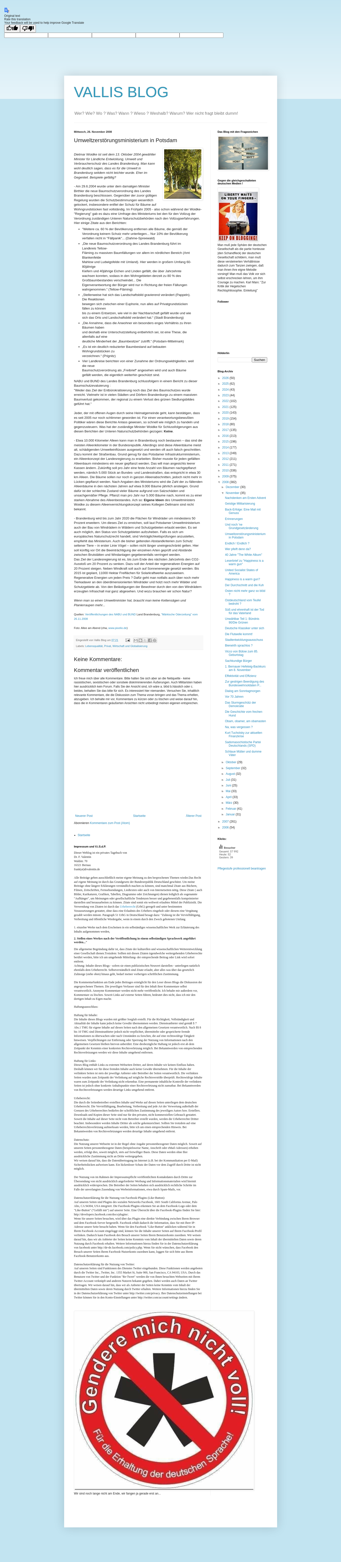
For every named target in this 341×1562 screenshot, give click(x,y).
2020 (226, 412)
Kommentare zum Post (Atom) (110, 823)
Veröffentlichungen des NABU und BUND (110, 614)
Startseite (139, 816)
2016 (226, 436)
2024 (226, 389)
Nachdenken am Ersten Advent (245, 498)
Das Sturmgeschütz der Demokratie (240, 704)
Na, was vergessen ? (239, 727)
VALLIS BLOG (121, 92)
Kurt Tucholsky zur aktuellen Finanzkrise (243, 734)
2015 (226, 441)
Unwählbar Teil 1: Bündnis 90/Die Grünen (242, 620)
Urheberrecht (127, 906)
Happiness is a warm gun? (242, 579)
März (229, 802)
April (229, 797)
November (233, 493)
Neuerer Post (84, 816)
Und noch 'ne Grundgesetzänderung (241, 526)
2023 (226, 395)
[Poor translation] (28, 28)
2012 (226, 459)
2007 (226, 821)
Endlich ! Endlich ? (237, 543)
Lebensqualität (94, 646)
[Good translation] (12, 28)
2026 (226, 378)
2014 (226, 447)
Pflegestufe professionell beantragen (242, 868)
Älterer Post (194, 816)
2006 (226, 827)
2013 (226, 453)
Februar (231, 808)
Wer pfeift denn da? (238, 549)
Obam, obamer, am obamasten (245, 721)
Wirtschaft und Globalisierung (129, 646)
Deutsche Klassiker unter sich (244, 628)
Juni (229, 785)
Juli (228, 779)
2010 (226, 470)
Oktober (231, 762)
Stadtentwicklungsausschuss (244, 640)
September (233, 768)
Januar (231, 814)
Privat (107, 646)
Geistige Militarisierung (240, 503)
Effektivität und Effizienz (240, 676)
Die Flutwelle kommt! (238, 634)
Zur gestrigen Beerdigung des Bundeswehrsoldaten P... (244, 683)
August (231, 774)
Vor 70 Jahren (234, 696)
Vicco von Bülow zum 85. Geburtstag (241, 653)
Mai (228, 791)
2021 (226, 407)
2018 (226, 424)
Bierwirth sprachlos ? (238, 645)
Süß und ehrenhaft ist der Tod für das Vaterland (244, 611)
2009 (226, 476)
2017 (226, 430)
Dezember (233, 487)
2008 (226, 482)
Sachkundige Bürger (238, 661)
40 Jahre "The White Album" (243, 555)
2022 (226, 401)
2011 (226, 465)
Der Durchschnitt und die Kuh (244, 585)
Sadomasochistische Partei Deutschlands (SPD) (243, 743)
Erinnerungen (234, 519)
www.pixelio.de (117, 627)
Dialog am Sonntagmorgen (242, 691)
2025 (226, 383)
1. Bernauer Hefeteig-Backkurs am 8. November (245, 668)
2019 (226, 418)
